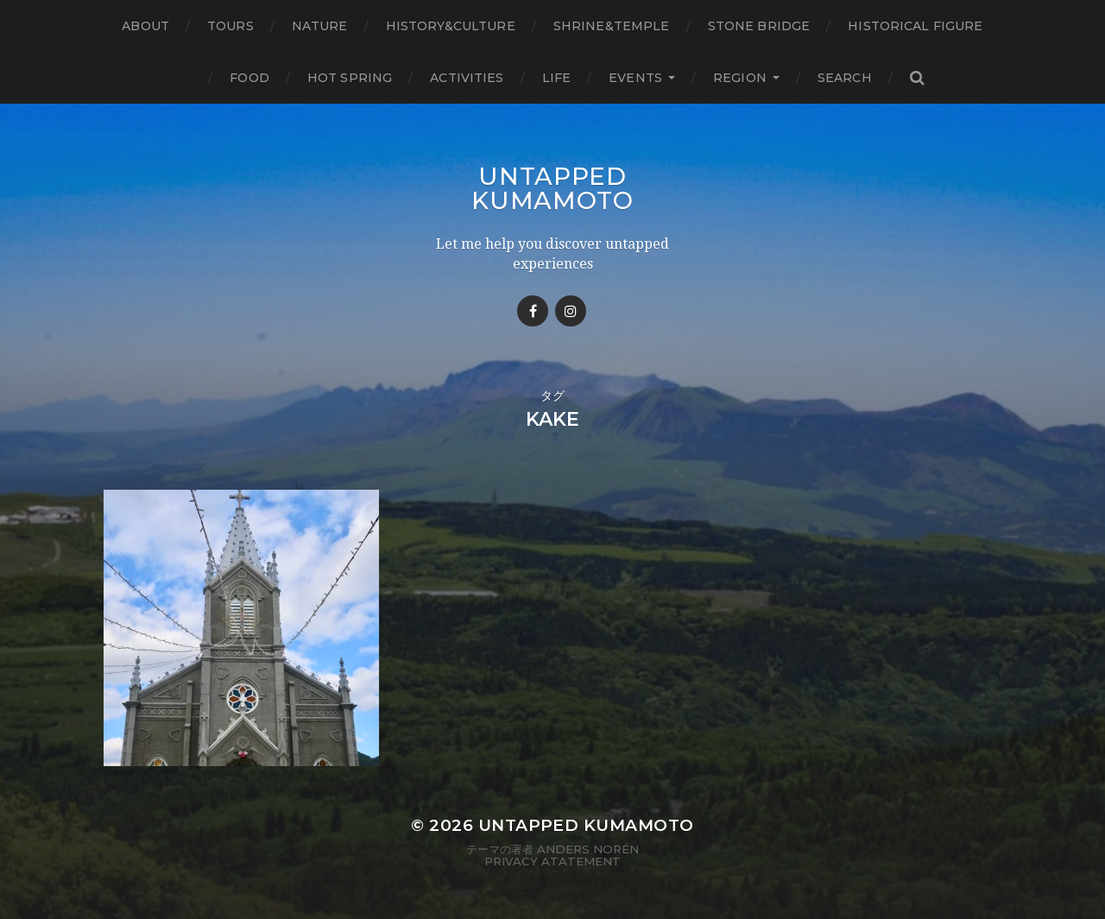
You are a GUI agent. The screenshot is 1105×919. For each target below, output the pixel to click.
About (145, 26)
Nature (320, 26)
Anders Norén (588, 849)
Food (249, 78)
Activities (466, 78)
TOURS (230, 26)
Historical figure (915, 26)
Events (635, 78)
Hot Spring (349, 78)
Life (556, 78)
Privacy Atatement (552, 861)
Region (740, 78)
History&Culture (450, 26)
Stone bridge (759, 26)
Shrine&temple (611, 26)
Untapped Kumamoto (552, 188)
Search (845, 78)
